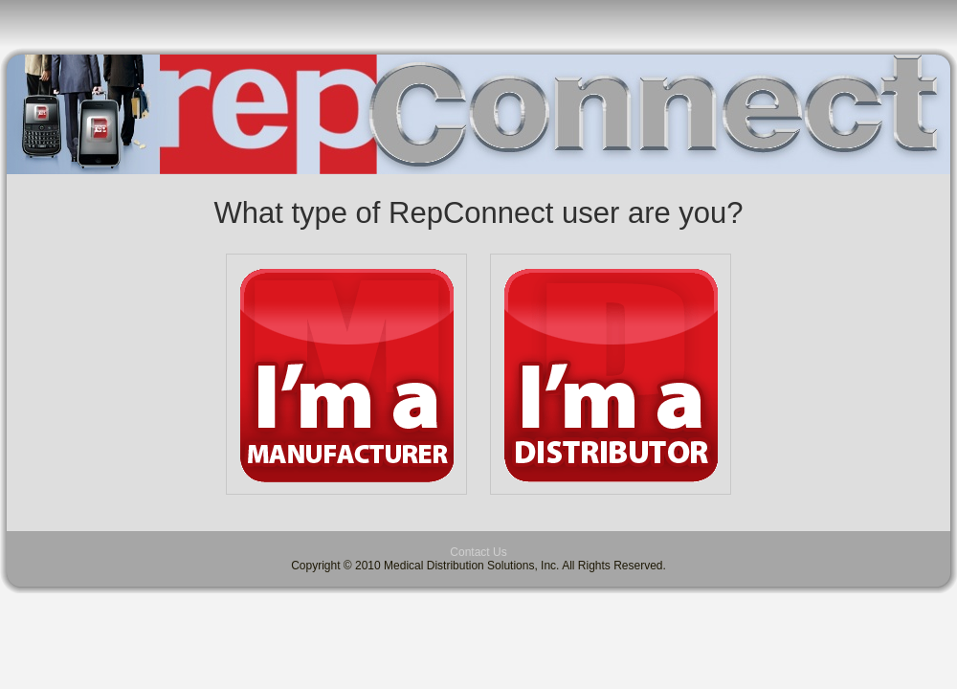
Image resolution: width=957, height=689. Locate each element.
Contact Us (478, 552)
